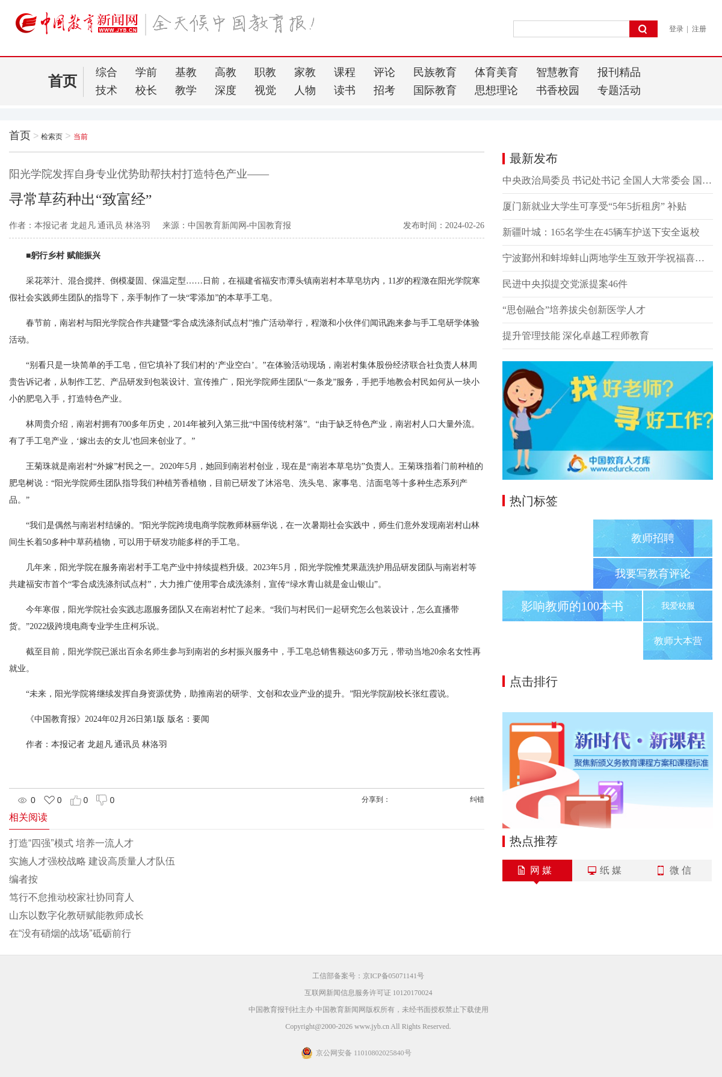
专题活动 (619, 90)
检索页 (52, 136)
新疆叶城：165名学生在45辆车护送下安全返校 (601, 232)
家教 (305, 72)
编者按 (23, 879)
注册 (699, 29)
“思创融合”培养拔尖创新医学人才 (574, 310)
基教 (186, 72)
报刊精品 (619, 72)
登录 (676, 29)
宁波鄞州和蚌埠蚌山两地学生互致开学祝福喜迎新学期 (607, 258)
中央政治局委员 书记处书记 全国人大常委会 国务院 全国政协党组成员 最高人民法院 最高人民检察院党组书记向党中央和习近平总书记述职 (607, 180)
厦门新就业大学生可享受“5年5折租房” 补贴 (594, 206)
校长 (146, 90)
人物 (305, 90)
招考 (384, 90)
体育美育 (496, 72)
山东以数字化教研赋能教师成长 (76, 915)
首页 (62, 81)
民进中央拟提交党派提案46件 (565, 284)
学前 (146, 72)
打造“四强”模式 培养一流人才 (71, 843)
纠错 (477, 799)
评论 (384, 72)
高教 (225, 72)
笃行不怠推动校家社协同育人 (71, 897)
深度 (225, 90)
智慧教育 (557, 72)
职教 (265, 72)
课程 (345, 72)
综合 (106, 72)
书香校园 (557, 90)
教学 (186, 90)
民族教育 (435, 72)
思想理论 (496, 90)
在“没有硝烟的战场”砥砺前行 (70, 933)
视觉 (265, 90)
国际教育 (435, 90)
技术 (106, 90)
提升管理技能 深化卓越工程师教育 (575, 336)
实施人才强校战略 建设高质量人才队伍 (92, 861)
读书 (345, 90)
